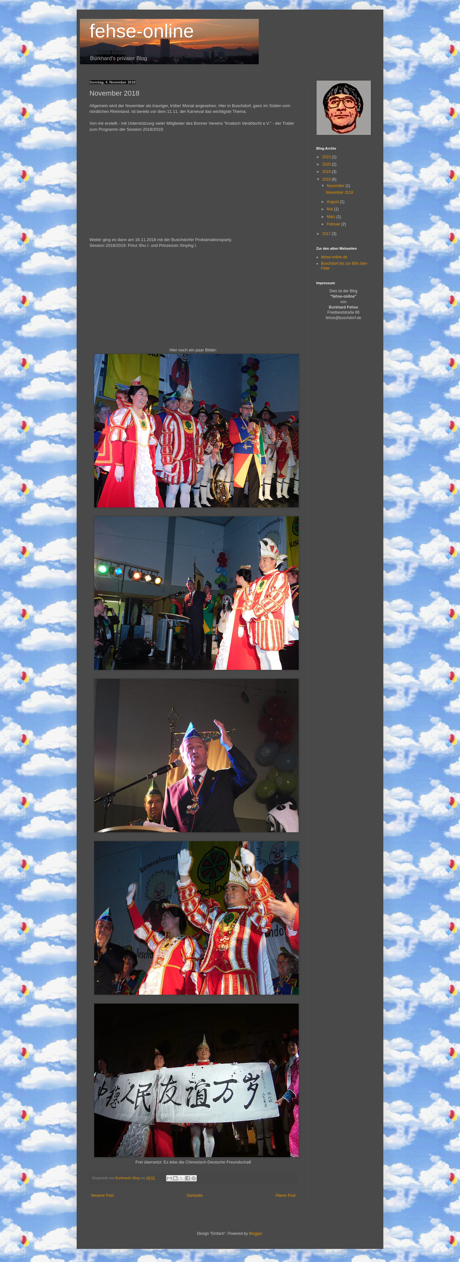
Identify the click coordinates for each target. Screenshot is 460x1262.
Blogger (255, 1233)
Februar (334, 224)
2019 (327, 171)
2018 (327, 179)
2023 (327, 157)
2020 (327, 164)
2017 (327, 233)
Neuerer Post (102, 1195)
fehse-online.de (334, 257)
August (333, 202)
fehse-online (141, 31)
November (336, 186)
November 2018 (339, 192)
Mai (330, 209)
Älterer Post (285, 1195)
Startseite (195, 1195)
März (331, 217)
